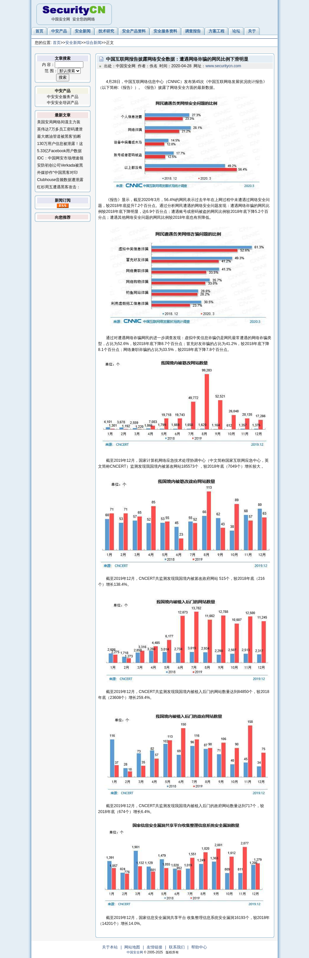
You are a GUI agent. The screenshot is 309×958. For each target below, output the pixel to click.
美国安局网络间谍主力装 (58, 122)
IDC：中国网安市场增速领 (60, 158)
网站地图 (132, 947)
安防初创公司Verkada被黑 (60, 165)
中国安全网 (135, 952)
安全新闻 (73, 42)
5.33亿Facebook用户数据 (59, 151)
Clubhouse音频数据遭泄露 (60, 179)
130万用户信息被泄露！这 (60, 143)
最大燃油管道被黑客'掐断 (59, 136)
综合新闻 (93, 42)
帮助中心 (199, 947)
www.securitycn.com (223, 66)
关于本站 (110, 947)
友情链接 (154, 947)
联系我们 (177, 947)
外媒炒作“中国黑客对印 (57, 172)
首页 (57, 42)
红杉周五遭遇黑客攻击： (58, 187)
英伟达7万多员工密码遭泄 (60, 129)
